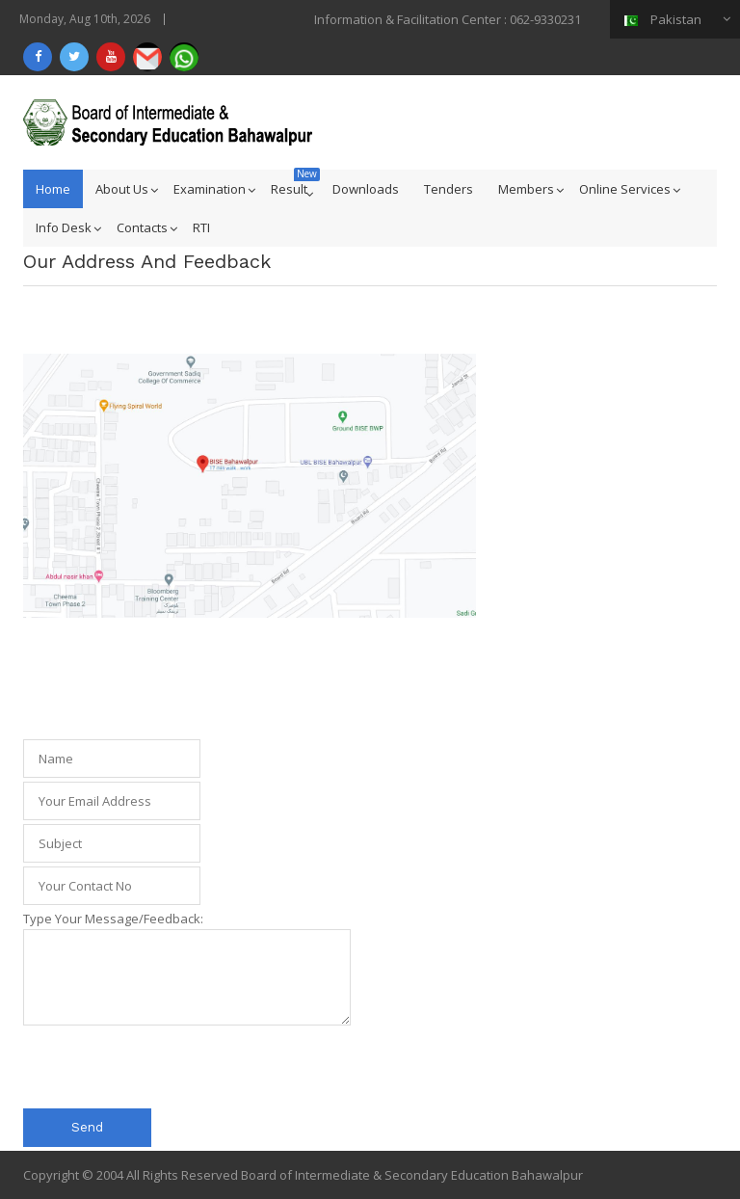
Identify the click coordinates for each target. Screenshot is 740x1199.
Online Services (625, 189)
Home (53, 189)
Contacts (142, 227)
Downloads (365, 189)
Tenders (448, 189)
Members (526, 189)
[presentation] (169, 1067)
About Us (121, 189)
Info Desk (64, 227)
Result (289, 189)
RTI (201, 227)
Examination (209, 189)
